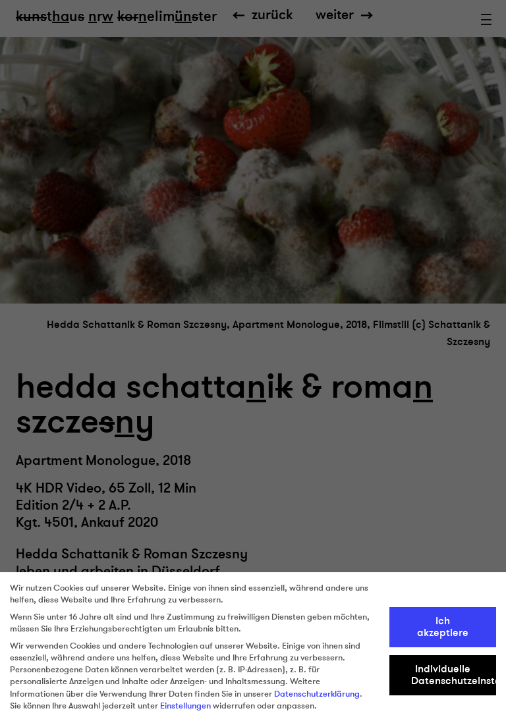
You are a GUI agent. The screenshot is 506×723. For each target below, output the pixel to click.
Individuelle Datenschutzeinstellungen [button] (454, 675)
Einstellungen (185, 706)
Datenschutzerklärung (317, 694)
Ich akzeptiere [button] (442, 627)
